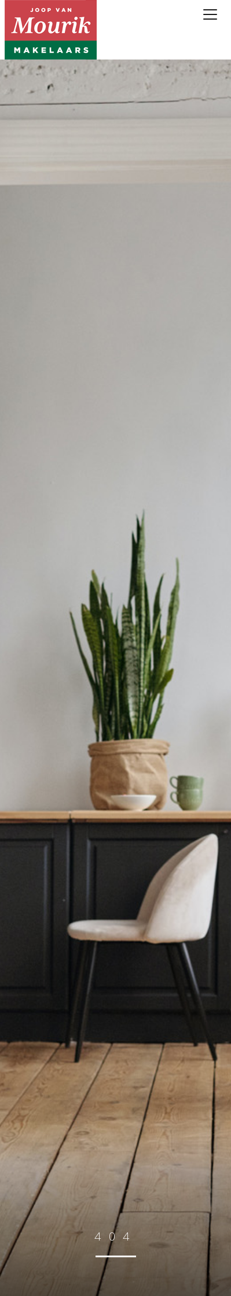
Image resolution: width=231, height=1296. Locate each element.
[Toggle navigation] (210, 14)
